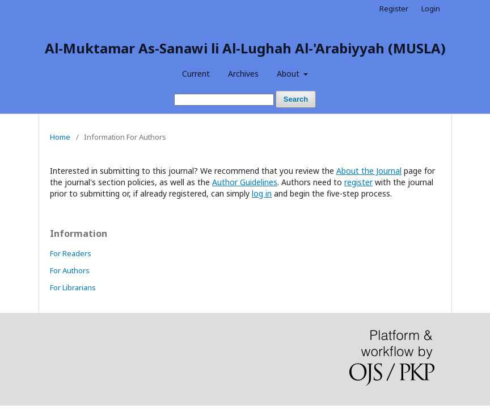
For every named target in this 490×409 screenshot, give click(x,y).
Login (430, 8)
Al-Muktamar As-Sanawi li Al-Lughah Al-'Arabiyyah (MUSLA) (245, 48)
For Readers (70, 253)
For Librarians (73, 287)
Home (60, 137)
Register (393, 8)
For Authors (70, 270)
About (289, 73)
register (358, 182)
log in (262, 193)
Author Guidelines (244, 182)
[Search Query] (224, 100)
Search (296, 99)
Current (196, 73)
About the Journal (369, 170)
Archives (243, 73)
